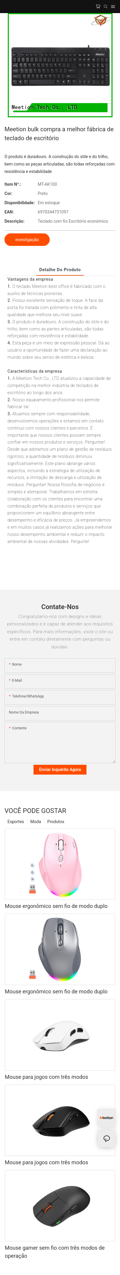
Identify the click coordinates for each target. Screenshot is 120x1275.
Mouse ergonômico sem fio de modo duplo (56, 906)
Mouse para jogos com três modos (46, 1077)
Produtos (55, 821)
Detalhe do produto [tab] (60, 269)
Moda (35, 821)
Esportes (15, 821)
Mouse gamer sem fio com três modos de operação (55, 1252)
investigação (27, 239)
